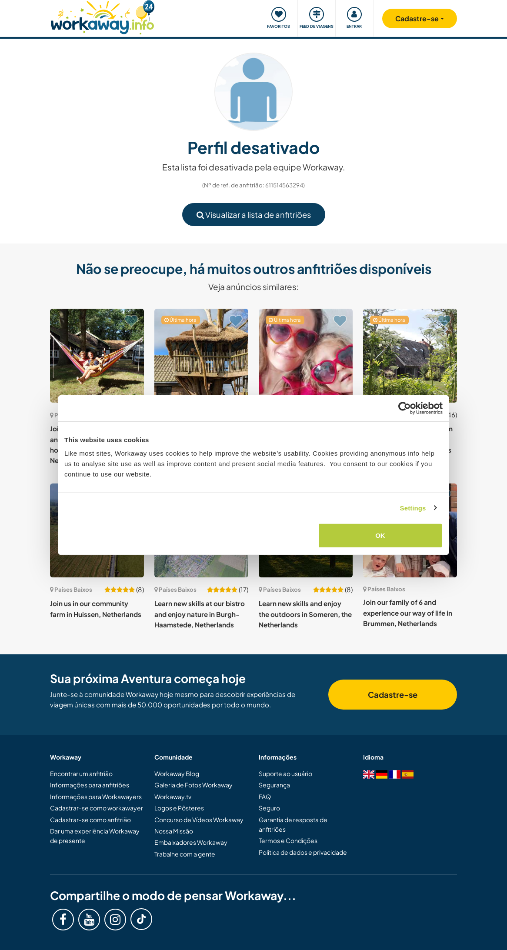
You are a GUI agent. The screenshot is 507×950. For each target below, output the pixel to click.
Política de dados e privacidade (303, 852)
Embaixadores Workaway (190, 842)
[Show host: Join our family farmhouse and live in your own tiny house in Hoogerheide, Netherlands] (97, 356)
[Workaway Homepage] (102, 16)
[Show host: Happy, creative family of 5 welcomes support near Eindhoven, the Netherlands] (306, 356)
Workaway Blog (176, 773)
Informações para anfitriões (89, 785)
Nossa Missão (173, 831)
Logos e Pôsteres (179, 808)
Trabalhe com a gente (184, 854)
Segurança (274, 785)
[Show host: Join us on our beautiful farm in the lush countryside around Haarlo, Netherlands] (410, 356)
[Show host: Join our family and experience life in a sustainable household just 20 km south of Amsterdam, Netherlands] (201, 356)
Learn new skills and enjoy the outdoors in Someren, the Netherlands (305, 614)
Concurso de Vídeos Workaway (198, 819)
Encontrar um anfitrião (81, 773)
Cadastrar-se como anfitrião (90, 819)
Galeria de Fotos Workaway (193, 785)
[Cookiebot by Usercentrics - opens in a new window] (405, 407)
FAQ (265, 796)
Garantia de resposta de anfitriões (293, 824)
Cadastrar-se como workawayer (96, 808)
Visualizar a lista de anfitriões (254, 215)
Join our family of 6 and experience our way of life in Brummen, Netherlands (407, 612)
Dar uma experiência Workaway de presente (95, 835)
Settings (413, 507)
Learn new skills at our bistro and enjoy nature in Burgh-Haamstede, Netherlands (199, 614)
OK (380, 535)
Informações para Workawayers (96, 796)
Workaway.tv (172, 796)
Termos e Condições (288, 840)
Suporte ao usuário (285, 773)
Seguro (269, 808)
